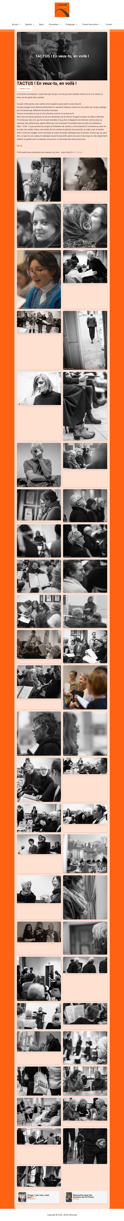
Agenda (31, 24)
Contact (106, 24)
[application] (22, 24)
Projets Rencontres (89, 24)
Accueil (19, 24)
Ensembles (55, 24)
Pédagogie (70, 24)
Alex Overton (77, 152)
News (42, 24)
